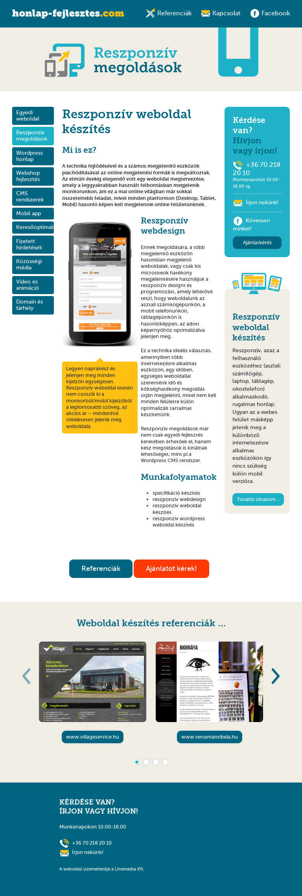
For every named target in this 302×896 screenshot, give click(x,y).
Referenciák (174, 13)
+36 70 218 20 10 (92, 842)
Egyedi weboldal (27, 116)
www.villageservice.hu (92, 737)
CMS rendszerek (30, 196)
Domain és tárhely (29, 305)
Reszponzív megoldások (31, 136)
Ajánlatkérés (257, 242)
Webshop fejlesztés (28, 176)
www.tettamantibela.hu (209, 737)
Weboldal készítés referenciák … (151, 623)
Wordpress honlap (29, 156)
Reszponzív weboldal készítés (256, 327)
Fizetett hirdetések (29, 244)
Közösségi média (29, 264)
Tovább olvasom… (258, 499)
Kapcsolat (226, 13)
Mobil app (28, 213)
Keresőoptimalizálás (35, 227)
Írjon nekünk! (262, 202)
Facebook (275, 13)
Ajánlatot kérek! (171, 568)
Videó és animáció (27, 285)
